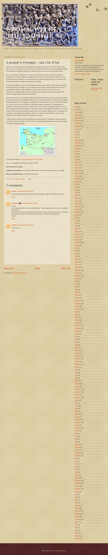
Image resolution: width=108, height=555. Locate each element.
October (77, 123)
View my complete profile (82, 74)
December (78, 118)
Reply (13, 197)
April (76, 107)
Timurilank (14, 203)
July (76, 132)
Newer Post (9, 268)
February (77, 112)
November (78, 121)
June (76, 134)
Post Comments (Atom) (19, 273)
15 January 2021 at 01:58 (25, 225)
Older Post (65, 268)
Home (37, 268)
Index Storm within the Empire (97, 89)
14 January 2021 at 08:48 (25, 191)
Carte (8, 163)
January (77, 115)
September (78, 126)
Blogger (63, 551)
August (77, 129)
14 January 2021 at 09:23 (30, 203)
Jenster (13, 191)
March (77, 109)
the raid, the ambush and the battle (31, 159)
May (76, 137)
